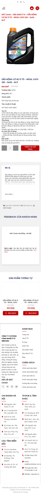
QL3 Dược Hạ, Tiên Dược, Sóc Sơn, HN (11, 427)
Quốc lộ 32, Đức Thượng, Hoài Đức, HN (10, 419)
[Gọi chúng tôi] (24, 2)
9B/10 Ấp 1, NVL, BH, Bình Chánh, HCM (32, 420)
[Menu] (3, 8)
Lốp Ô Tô (25, 338)
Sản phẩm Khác (27, 350)
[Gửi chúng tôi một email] (21, 2)
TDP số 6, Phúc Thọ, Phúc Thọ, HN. (11, 433)
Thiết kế (15, 492)
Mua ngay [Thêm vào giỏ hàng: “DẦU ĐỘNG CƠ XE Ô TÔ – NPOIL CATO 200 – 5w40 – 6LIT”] (32, 313)
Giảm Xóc (25, 346)
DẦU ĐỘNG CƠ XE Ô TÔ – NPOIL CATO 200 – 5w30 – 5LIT (10, 302)
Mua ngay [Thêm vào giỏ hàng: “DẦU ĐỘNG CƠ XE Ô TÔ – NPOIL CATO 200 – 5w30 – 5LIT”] (12, 313)
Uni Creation (24, 492)
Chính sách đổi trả (28, 376)
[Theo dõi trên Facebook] (17, 2)
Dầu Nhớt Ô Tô (19, 14)
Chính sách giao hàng (29, 379)
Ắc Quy (24, 342)
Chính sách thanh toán (30, 372)
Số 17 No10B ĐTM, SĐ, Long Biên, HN (10, 412)
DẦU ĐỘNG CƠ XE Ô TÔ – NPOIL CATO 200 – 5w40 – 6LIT (30, 302)
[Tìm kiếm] (37, 8)
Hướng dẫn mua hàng (29, 383)
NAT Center (6, 14)
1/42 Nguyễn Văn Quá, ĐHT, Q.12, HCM (30, 428)
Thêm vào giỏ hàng (30, 148)
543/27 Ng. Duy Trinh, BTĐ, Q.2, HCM (30, 406)
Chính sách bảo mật (29, 387)
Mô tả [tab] (7, 168)
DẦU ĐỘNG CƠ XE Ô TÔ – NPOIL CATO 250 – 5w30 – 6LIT (19, 17)
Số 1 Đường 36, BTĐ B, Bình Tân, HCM (32, 414)
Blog (23, 357)
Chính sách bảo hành (29, 368)
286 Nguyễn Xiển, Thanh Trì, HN (10, 405)
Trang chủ (25, 334)
